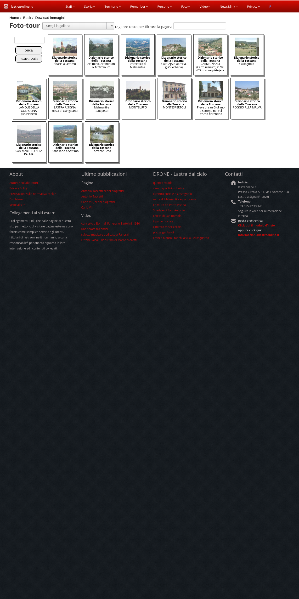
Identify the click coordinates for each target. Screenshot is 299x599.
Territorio (113, 6)
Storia (89, 6)
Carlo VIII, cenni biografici (98, 202)
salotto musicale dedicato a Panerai (105, 234)
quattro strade (163, 183)
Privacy (253, 6)
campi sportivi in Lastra (168, 188)
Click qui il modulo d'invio (256, 225)
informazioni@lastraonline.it (258, 235)
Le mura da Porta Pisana (169, 205)
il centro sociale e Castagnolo (172, 194)
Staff (70, 6)
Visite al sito (17, 205)
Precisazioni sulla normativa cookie (33, 194)
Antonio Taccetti (92, 196)
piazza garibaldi (163, 232)
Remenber (139, 6)
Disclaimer (17, 199)
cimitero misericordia (167, 227)
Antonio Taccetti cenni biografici (102, 191)
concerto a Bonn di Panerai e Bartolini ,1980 (110, 223)
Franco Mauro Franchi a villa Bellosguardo (181, 238)
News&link (228, 6)
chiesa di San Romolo (167, 216)
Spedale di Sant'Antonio (169, 210)
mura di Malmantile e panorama (174, 199)
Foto (185, 6)
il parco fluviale (163, 221)
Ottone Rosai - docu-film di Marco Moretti (109, 240)
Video (205, 6)
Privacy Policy (19, 188)
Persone (164, 6)
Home (14, 18)
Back (27, 18)
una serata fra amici (94, 229)
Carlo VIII (87, 207)
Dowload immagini (50, 18)
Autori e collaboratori (24, 183)
